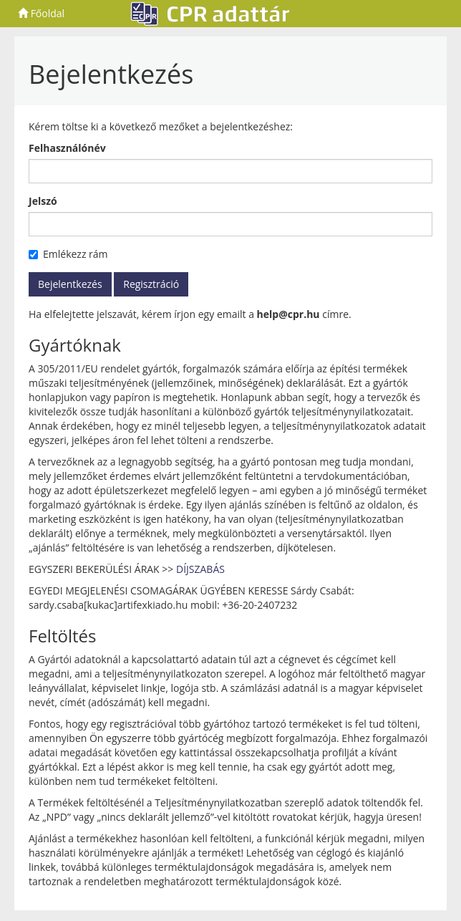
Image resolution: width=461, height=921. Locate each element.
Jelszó (43, 201)
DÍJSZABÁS (200, 569)
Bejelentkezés (70, 284)
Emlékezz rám (68, 254)
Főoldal (41, 13)
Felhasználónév (67, 148)
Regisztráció (151, 284)
